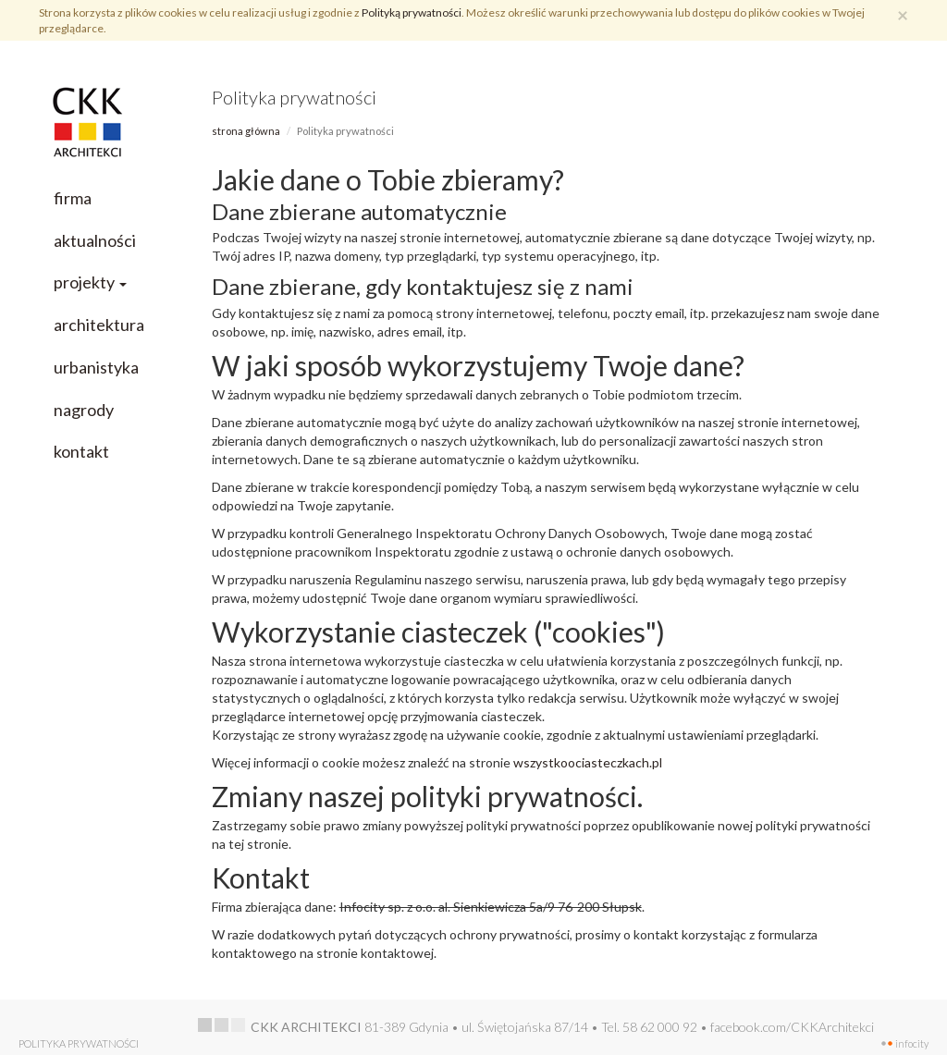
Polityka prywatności (78, 1043)
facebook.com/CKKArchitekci (792, 1027)
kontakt (81, 451)
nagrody (84, 409)
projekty (90, 282)
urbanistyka (96, 367)
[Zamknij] (902, 14)
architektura (99, 324)
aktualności (95, 240)
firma (73, 198)
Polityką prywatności (411, 12)
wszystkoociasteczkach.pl (587, 762)
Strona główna (246, 131)
